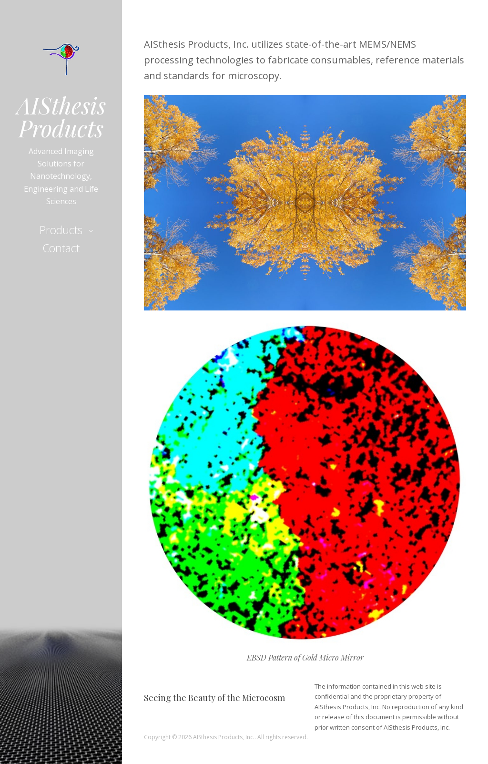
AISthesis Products (61, 116)
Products (61, 229)
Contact (61, 248)
